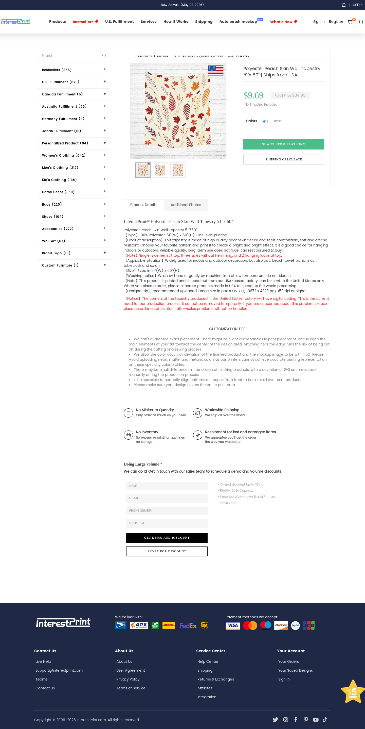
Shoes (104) (53, 216)
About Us (124, 662)
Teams (41, 679)
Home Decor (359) (58, 192)
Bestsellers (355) (57, 70)
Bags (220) (52, 204)
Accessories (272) (58, 229)
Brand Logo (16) (56, 253)
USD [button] (358, 5)
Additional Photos (186, 205)
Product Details (143, 205)
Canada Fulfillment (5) (62, 94)
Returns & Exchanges (215, 679)
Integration (206, 697)
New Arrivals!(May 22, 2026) (182, 5)
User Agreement (130, 670)
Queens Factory (211, 57)
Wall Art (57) (53, 241)
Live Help (43, 662)
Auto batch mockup (241, 21)
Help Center (207, 662)
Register (336, 22)
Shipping (204, 22)
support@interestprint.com (59, 670)
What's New (283, 22)
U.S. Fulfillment (119, 22)
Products (57, 22)
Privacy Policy (128, 679)
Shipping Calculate (283, 159)
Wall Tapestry (239, 57)
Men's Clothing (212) (60, 167)
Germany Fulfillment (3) (63, 119)
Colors (251, 121)
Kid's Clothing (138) (59, 180)
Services (149, 22)
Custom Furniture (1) (60, 265)
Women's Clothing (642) (64, 155)
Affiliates (204, 688)
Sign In (284, 679)
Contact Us (45, 688)
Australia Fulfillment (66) (64, 106)
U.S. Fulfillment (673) (61, 82)
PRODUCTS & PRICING (153, 57)
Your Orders (288, 662)
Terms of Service (130, 688)
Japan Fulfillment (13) (61, 131)
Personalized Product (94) (65, 143)
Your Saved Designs (295, 670)
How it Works (175, 22)
